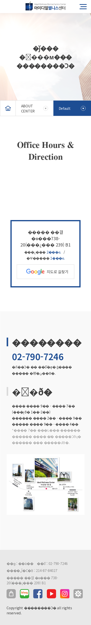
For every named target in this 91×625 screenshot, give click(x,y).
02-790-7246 (38, 356)
